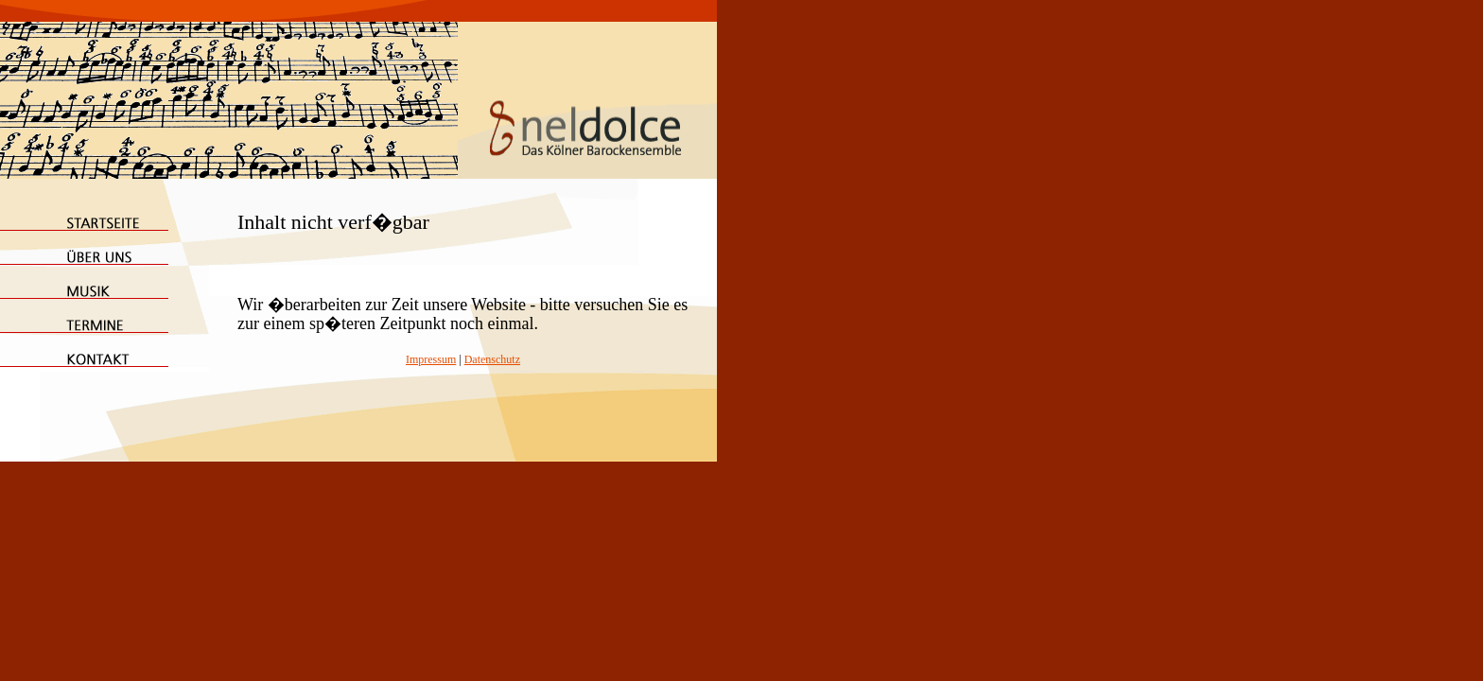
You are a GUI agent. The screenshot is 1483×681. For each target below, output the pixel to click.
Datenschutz (492, 359)
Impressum (431, 359)
